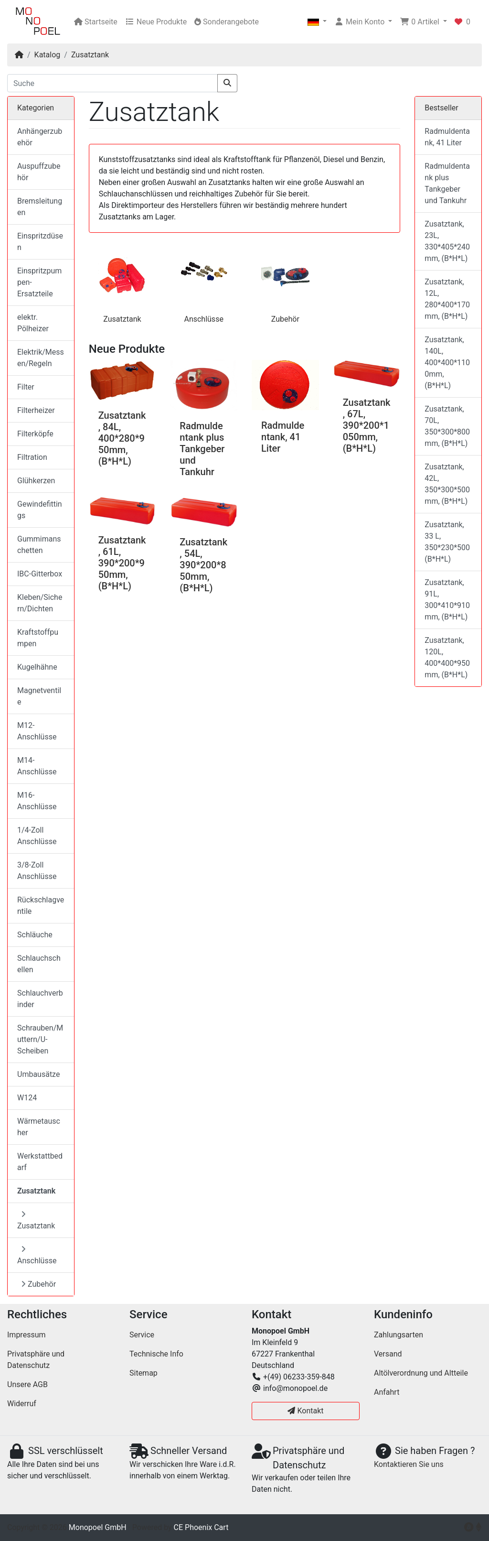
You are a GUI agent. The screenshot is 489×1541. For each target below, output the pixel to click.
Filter (25, 386)
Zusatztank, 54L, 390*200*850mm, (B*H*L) (203, 565)
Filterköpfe (35, 433)
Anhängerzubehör (39, 137)
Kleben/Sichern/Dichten (39, 603)
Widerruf (21, 1403)
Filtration (32, 457)
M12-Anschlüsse (36, 731)
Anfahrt (386, 1392)
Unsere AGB (27, 1384)
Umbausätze (38, 1074)
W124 (27, 1097)
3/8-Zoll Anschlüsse (36, 870)
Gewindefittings (39, 509)
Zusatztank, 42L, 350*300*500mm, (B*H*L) (447, 484)
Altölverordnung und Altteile (421, 1373)
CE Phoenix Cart (201, 1527)
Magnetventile (39, 696)
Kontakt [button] (305, 1410)
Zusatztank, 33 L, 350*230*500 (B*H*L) (447, 542)
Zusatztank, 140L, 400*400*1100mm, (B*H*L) (447, 362)
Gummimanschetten (39, 544)
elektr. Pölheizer (33, 323)
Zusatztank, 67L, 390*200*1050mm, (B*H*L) (367, 425)
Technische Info (156, 1353)
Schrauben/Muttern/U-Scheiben (40, 1039)
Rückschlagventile (40, 905)
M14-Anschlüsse (36, 766)
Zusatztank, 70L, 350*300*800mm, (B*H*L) (447, 426)
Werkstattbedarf (40, 1161)
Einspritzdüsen (40, 241)
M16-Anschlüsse (36, 801)
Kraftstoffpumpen (37, 638)
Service (141, 1334)
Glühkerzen (36, 480)
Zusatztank (90, 54)
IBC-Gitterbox (39, 573)
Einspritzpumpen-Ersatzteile (39, 282)
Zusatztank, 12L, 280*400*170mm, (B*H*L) (447, 299)
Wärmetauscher (38, 1127)
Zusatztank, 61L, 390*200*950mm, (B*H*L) (122, 563)
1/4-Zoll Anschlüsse (36, 835)
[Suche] (112, 83)
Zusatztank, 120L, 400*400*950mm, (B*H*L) (447, 657)
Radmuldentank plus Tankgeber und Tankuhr (202, 448)
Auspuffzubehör (39, 172)
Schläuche (35, 934)
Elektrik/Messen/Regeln (40, 357)
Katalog (47, 54)
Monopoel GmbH (98, 1527)
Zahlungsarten (398, 1334)
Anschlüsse (203, 319)
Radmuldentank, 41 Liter (282, 437)
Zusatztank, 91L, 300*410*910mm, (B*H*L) (447, 599)
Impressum (26, 1334)
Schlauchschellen (39, 964)
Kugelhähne (37, 667)
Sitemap (143, 1373)
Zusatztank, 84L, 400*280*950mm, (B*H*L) (122, 438)
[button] (317, 22)
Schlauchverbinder (40, 998)
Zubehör (285, 319)
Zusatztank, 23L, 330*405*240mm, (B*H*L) (447, 241)
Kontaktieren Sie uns (409, 1464)
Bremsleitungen (39, 206)
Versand (388, 1353)
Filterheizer (36, 410)
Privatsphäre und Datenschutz (35, 1359)
